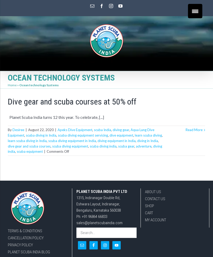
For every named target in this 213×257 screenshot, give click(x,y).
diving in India (147, 141)
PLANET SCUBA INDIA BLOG (29, 252)
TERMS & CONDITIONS (25, 231)
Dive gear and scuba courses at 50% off (72, 102)
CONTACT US (155, 199)
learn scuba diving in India (27, 141)
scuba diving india (103, 146)
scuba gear (126, 146)
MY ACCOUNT (155, 220)
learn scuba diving (148, 135)
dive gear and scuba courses (29, 146)
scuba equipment (30, 151)
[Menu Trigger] (195, 11)
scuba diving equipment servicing (83, 135)
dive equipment (121, 135)
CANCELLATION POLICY (26, 238)
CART (149, 213)
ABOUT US (153, 191)
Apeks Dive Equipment (75, 130)
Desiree (18, 130)
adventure (143, 146)
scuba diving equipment (70, 146)
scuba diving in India (41, 135)
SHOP (149, 206)
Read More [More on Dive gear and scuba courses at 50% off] (194, 130)
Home (12, 85)
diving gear (121, 130)
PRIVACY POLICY (20, 245)
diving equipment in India (117, 141)
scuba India (102, 130)
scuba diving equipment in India (72, 141)
